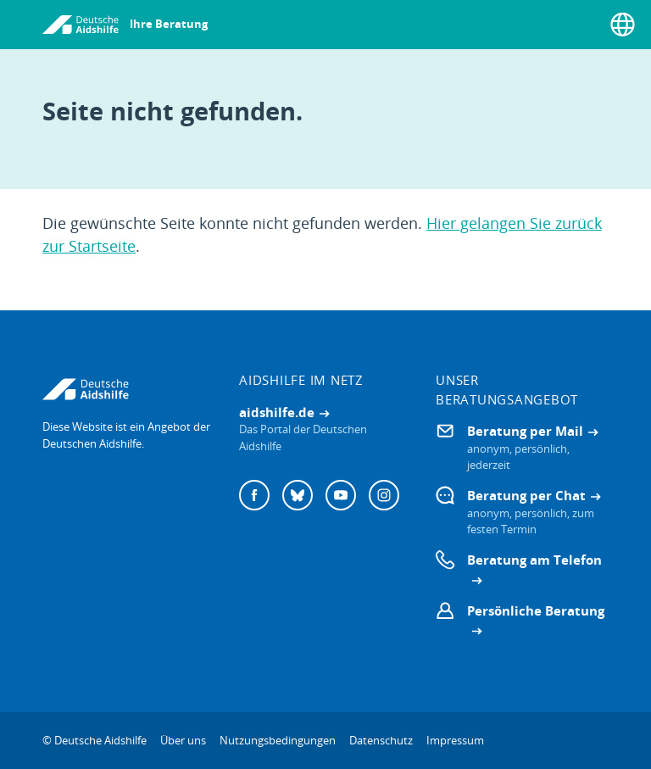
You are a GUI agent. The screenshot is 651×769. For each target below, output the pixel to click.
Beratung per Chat (526, 495)
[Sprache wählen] (622, 24)
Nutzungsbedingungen (278, 740)
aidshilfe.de (276, 412)
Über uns (183, 740)
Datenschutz (381, 740)
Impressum (455, 740)
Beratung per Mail (525, 430)
